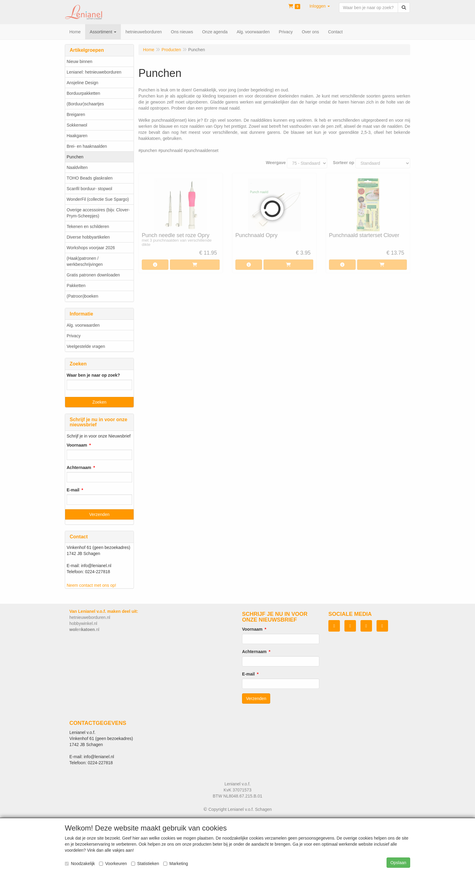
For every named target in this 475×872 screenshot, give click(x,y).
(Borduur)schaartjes (85, 103)
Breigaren (76, 114)
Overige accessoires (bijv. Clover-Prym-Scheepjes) (98, 212)
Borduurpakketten (83, 93)
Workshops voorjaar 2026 (91, 247)
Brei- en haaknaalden (87, 146)
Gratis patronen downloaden (93, 274)
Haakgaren (77, 135)
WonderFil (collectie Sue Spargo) (98, 199)
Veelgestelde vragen (86, 346)
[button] (319, 6)
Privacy (74, 335)
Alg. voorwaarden (83, 325)
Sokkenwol (77, 125)
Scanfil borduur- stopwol (89, 188)
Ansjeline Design (82, 82)
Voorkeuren (113, 863)
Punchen (75, 156)
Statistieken (145, 863)
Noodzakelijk (80, 863)
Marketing (175, 863)
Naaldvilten (77, 167)
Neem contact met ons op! (91, 585)
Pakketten (76, 285)
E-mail (73, 489)
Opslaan (398, 862)
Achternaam (79, 467)
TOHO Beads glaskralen (89, 178)
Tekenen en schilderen (88, 226)
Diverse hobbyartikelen (88, 237)
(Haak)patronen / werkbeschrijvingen (85, 261)
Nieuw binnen (79, 61)
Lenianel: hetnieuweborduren (94, 72)
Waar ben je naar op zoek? (93, 375)
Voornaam (77, 445)
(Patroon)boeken (82, 296)
